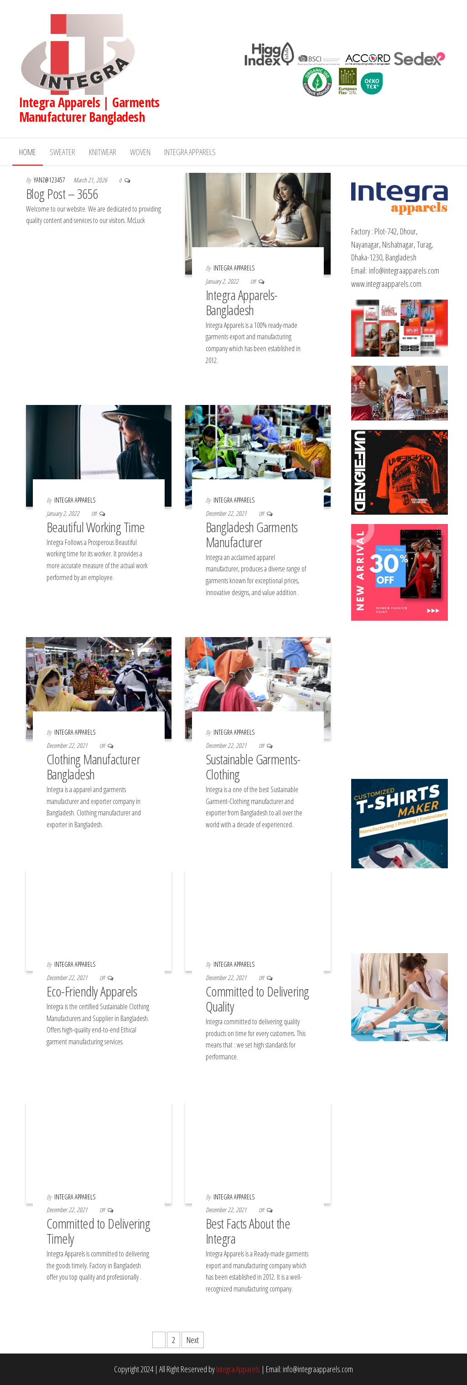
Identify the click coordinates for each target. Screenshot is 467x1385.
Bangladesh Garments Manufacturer (252, 534)
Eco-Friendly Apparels (92, 991)
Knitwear (102, 151)
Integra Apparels (190, 151)
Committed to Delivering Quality (257, 999)
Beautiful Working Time (96, 527)
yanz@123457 (50, 180)
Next (193, 1339)
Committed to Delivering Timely (98, 1231)
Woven (140, 151)
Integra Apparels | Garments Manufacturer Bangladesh (89, 109)
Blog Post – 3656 (62, 193)
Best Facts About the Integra (248, 1231)
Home (27, 151)
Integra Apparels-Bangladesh (242, 302)
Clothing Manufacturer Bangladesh (93, 766)
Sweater (62, 151)
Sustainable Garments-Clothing (253, 766)
